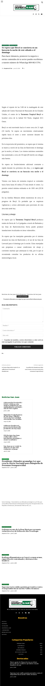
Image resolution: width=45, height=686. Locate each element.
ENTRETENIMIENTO (6, 527)
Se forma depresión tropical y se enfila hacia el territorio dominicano (11, 369)
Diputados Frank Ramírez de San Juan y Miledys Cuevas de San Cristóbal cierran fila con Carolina (13, 417)
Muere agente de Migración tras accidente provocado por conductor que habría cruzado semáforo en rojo (24, 663)
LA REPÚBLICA (5, 45)
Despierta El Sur (8, 68)
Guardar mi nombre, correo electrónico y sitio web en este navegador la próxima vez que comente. (22, 341)
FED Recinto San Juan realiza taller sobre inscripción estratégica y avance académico (13, 438)
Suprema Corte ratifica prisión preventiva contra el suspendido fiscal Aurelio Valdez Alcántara (22, 588)
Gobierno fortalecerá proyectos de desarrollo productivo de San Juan (12, 427)
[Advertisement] (22, 29)
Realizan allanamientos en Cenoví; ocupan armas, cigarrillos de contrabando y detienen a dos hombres (22, 559)
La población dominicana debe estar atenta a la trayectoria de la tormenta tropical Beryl (34, 369)
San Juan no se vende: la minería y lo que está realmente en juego (12, 447)
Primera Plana (13, 45)
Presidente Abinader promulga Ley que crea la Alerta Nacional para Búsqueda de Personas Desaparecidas (22, 463)
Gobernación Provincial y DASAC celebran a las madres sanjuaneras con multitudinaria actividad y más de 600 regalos (13, 405)
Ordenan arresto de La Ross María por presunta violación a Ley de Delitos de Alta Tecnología (21, 530)
